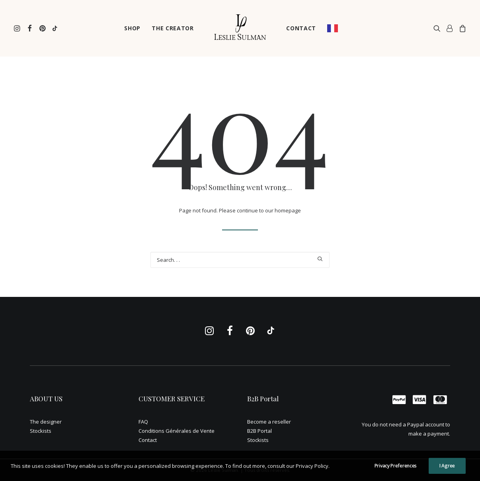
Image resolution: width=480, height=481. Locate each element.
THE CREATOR (173, 28)
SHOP (132, 28)
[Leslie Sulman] (240, 28)
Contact (148, 440)
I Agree (447, 468)
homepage (288, 210)
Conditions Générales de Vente (177, 430)
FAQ (143, 421)
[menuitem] (18, 28)
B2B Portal (259, 430)
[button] (18, 28)
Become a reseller (269, 421)
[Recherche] (240, 260)
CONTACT (301, 28)
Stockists (40, 430)
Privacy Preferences (396, 468)
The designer (46, 421)
